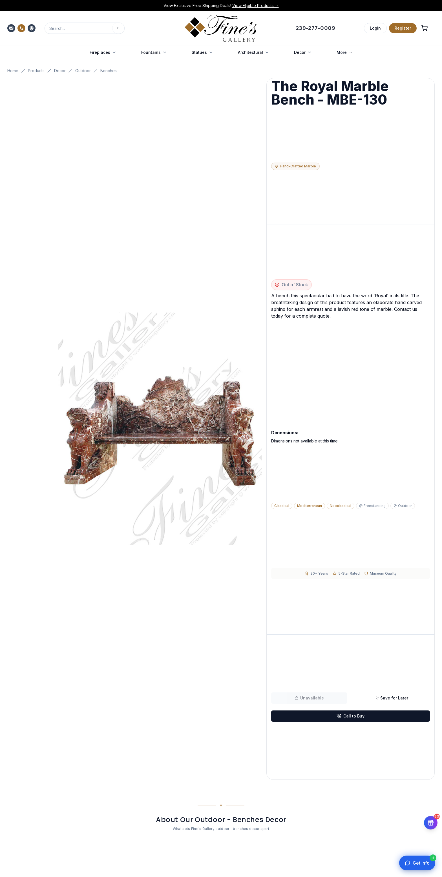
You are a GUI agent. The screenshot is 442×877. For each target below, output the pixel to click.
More (344, 52)
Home (12, 70)
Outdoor (83, 70)
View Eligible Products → (255, 5)
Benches (108, 70)
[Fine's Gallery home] (221, 28)
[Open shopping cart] (424, 28)
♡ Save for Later (391, 698)
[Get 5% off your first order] (430, 822)
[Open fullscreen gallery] (160, 429)
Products (36, 70)
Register (403, 28)
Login (375, 28)
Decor (60, 70)
